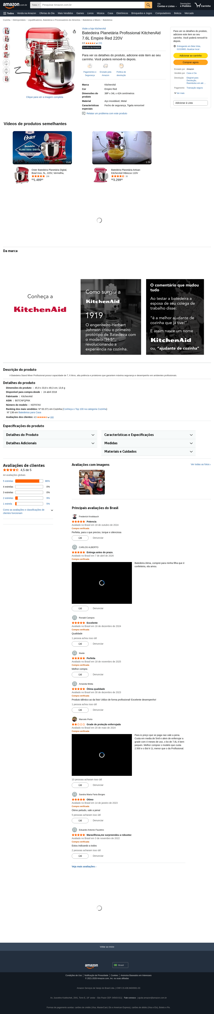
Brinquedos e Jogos (141, 13)
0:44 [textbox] (68, 162)
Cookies (114, 975)
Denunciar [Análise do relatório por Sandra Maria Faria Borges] (98, 820)
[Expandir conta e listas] (176, 6)
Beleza (177, 13)
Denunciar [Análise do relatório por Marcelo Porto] (98, 785)
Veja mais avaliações (83, 866)
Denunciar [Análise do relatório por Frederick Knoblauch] (98, 537)
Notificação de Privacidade (96, 975)
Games (80, 13)
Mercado (189, 13)
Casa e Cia (191, 73)
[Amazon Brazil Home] (91, 966)
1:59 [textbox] (148, 162)
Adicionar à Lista (184, 103)
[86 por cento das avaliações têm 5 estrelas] (26, 481)
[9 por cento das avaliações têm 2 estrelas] (26, 498)
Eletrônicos (122, 13)
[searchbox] (93, 5)
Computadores (163, 13)
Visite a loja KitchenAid (94, 28)
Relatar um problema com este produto (104, 113)
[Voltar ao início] (107, 950)
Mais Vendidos (65, 13)
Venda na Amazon (26, 13)
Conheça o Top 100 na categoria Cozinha (84, 409)
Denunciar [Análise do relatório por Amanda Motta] (98, 710)
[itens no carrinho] (202, 5)
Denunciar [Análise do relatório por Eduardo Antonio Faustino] (98, 855)
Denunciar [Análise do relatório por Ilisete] (98, 674)
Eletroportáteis (19, 20)
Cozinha (6, 20)
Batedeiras (107, 20)
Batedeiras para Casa (30, 412)
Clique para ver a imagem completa (44, 97)
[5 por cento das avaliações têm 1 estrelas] (26, 503)
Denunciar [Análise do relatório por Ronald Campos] (98, 643)
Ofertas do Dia (47, 13)
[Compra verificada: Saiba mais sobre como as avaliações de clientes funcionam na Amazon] (80, 528)
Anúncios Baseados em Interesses (136, 975)
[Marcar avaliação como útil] (80, 537)
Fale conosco (130, 998)
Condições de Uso (74, 975)
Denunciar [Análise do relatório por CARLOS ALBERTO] (98, 608)
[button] (8, 13)
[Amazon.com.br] (15, 5)
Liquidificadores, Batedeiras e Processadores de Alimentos (54, 20)
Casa (110, 13)
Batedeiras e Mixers (91, 20)
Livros (90, 13)
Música (100, 13)
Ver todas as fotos (200, 464)
